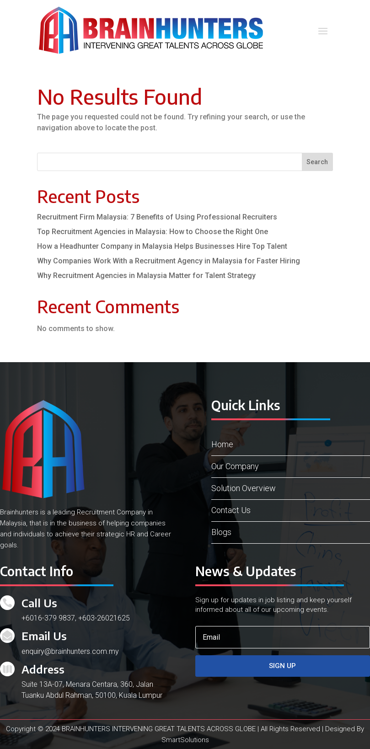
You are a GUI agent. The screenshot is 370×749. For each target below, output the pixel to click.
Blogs (221, 532)
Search (317, 162)
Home (222, 444)
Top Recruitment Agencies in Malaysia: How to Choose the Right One (152, 231)
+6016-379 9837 (48, 618)
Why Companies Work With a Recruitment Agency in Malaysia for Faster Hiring (168, 261)
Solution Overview (243, 488)
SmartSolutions (185, 740)
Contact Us (231, 510)
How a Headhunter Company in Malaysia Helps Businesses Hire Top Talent (162, 246)
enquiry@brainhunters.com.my (70, 651)
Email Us (44, 635)
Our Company (235, 466)
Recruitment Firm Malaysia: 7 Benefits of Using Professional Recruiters (157, 217)
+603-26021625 (104, 618)
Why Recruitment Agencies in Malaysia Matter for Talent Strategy (146, 275)
